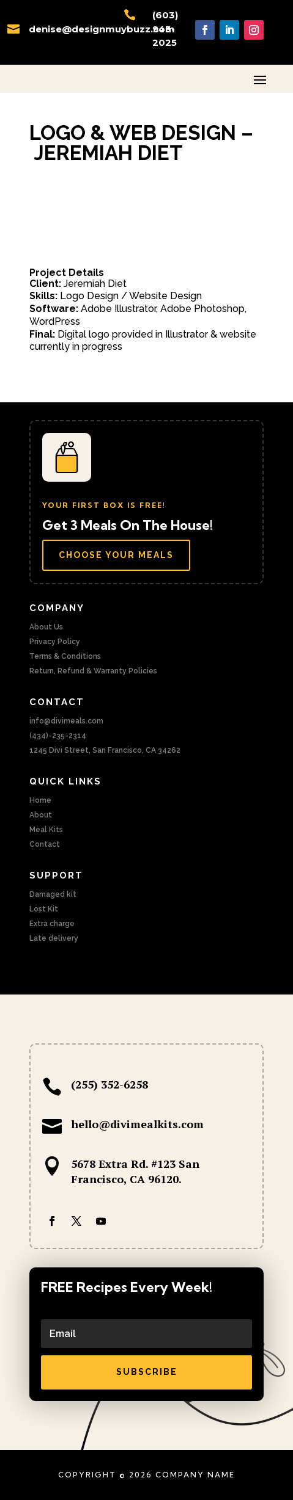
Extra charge (52, 923)
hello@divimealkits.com (137, 1124)
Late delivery (53, 938)
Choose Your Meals (116, 555)
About (40, 815)
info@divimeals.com (66, 721)
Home (40, 800)
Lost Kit (43, 909)
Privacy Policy (54, 641)
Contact (44, 844)
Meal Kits (46, 829)
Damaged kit (52, 894)
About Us (46, 627)
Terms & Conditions (65, 656)
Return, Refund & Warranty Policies (93, 671)
